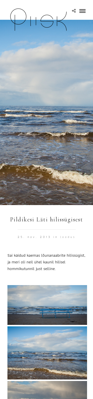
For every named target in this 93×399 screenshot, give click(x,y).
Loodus (68, 236)
